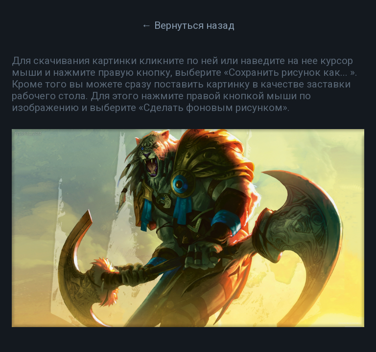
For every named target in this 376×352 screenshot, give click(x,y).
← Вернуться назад (188, 25)
